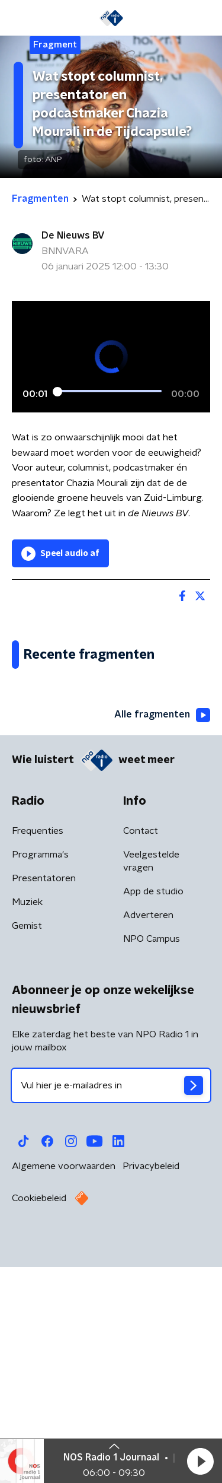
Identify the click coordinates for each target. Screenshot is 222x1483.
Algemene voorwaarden (63, 1390)
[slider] (109, 391)
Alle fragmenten (162, 939)
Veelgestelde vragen (151, 1085)
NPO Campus (151, 1162)
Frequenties (37, 1054)
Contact (140, 1054)
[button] (200, 1461)
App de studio (153, 1115)
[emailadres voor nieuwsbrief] (111, 1309)
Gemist (27, 1149)
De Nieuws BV (73, 235)
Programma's (40, 1078)
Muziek (27, 1125)
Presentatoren (44, 1102)
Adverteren (148, 1139)
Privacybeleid (151, 1390)
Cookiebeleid (39, 1422)
